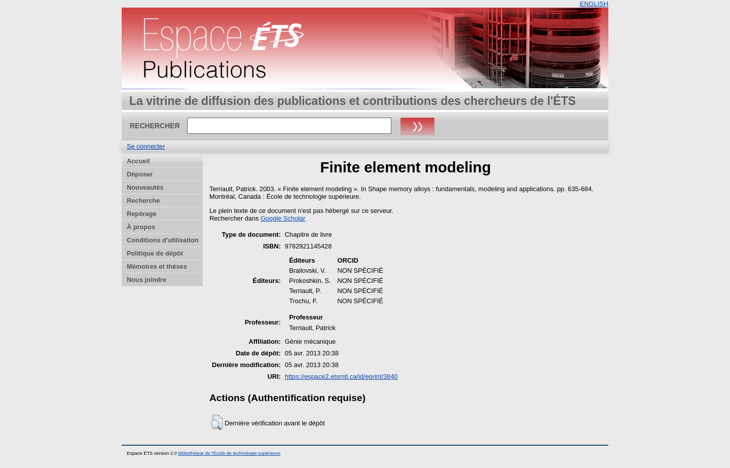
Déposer (140, 174)
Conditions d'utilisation (163, 240)
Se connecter (146, 146)
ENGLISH (594, 4)
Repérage (141, 214)
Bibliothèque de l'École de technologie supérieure (229, 453)
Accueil (138, 161)
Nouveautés (145, 187)
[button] (217, 422)
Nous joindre (146, 279)
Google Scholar (283, 218)
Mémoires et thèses (157, 266)
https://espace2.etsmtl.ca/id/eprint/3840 (341, 376)
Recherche (143, 200)
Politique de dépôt (155, 253)
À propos (141, 227)
